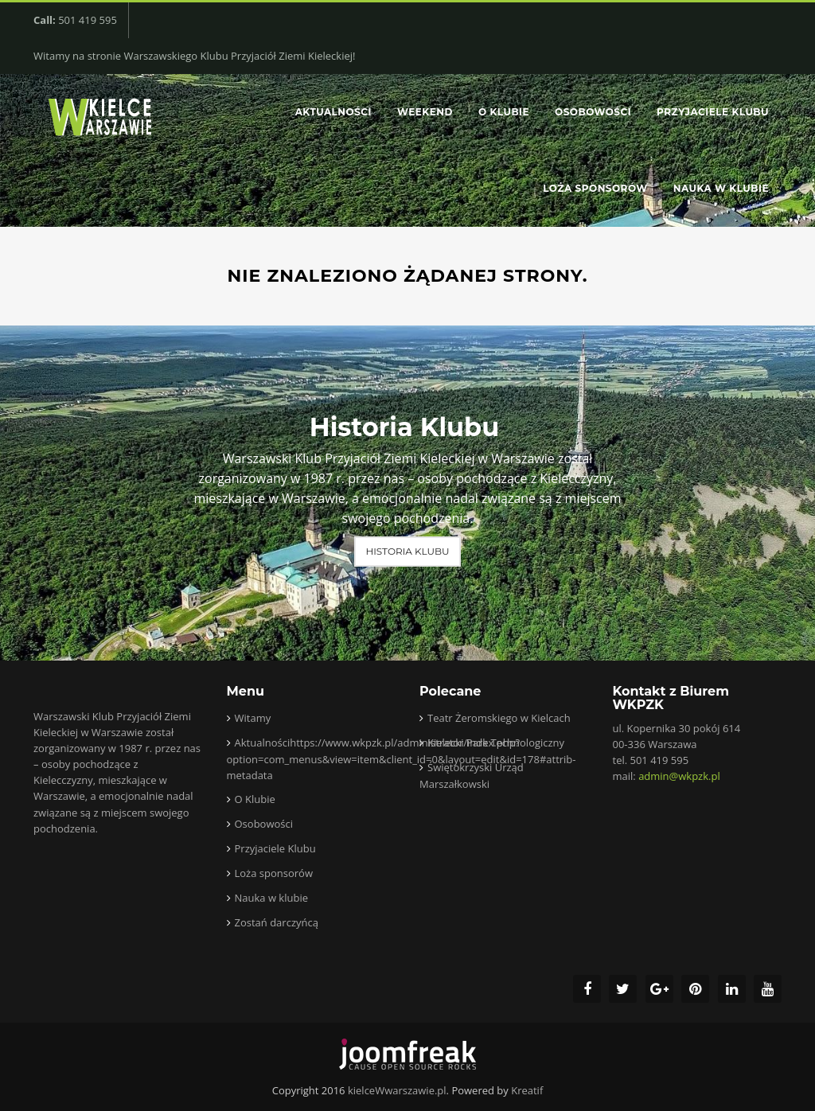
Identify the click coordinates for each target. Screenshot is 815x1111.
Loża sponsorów (595, 188)
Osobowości (593, 112)
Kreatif (527, 1090)
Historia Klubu (407, 551)
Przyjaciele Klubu (713, 112)
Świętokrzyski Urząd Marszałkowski (471, 775)
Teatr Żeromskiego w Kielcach (499, 718)
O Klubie (503, 112)
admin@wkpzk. (679, 776)
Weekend (425, 112)
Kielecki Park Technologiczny (495, 742)
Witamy (253, 718)
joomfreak (407, 1054)
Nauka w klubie (721, 188)
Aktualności (333, 112)
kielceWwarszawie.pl (397, 1090)
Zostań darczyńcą (276, 922)
